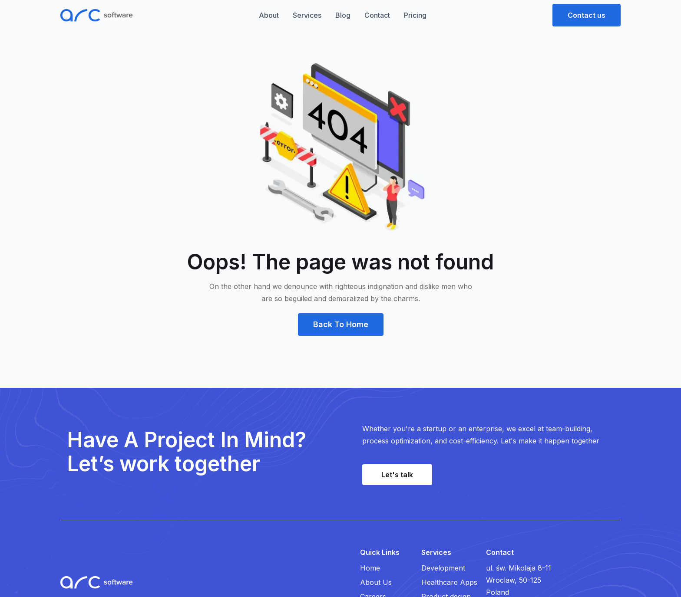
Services (307, 15)
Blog (342, 15)
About (269, 15)
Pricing (415, 15)
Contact (377, 15)
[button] (586, 15)
